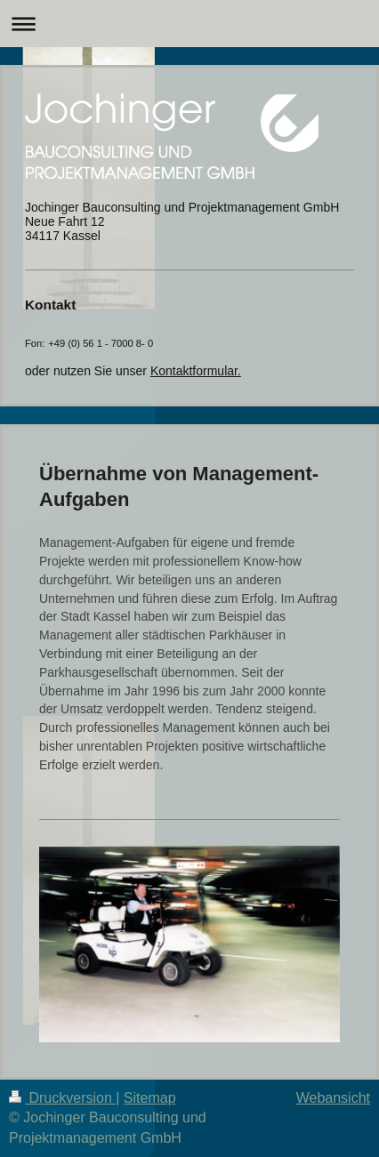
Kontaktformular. (195, 371)
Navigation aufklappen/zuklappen (189, 23)
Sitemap (150, 1097)
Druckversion (62, 1097)
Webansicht (333, 1097)
